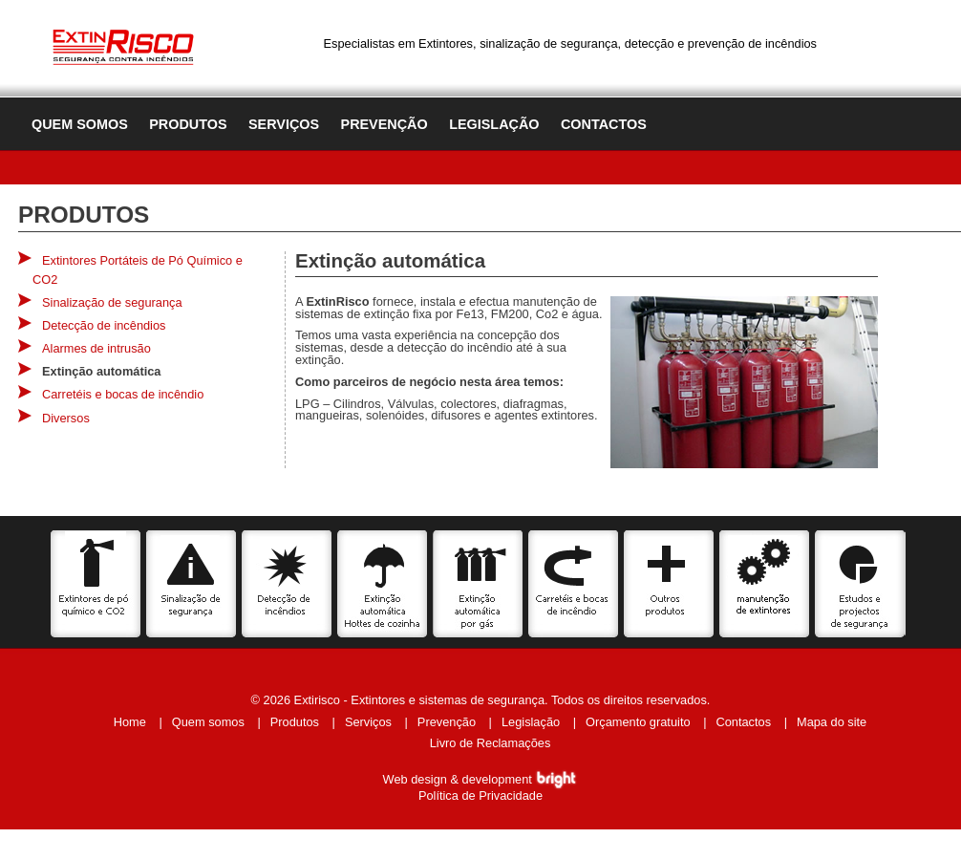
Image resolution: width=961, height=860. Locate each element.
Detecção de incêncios (287, 583)
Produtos (187, 124)
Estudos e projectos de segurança (860, 583)
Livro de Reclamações (490, 743)
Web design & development (481, 779)
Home (130, 722)
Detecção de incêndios (103, 325)
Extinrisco (123, 44)
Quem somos (80, 124)
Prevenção (384, 124)
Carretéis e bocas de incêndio (122, 394)
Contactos (604, 124)
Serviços (283, 124)
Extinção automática (101, 371)
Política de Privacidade (480, 795)
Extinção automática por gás (478, 583)
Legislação (494, 124)
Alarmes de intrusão (96, 348)
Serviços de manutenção (764, 583)
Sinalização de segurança (112, 302)
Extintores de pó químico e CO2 (96, 583)
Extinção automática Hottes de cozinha (382, 583)
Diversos (66, 418)
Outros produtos (669, 583)
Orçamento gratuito (638, 722)
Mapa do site (831, 722)
